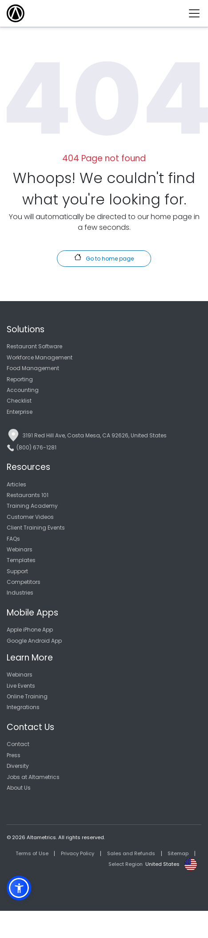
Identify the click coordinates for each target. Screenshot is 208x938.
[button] (19, 888)
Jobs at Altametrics (33, 777)
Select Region (125, 864)
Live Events (21, 685)
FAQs (13, 538)
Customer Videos (30, 517)
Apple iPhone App (30, 629)
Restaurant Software (34, 346)
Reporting (20, 379)
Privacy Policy (77, 853)
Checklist (19, 400)
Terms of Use (32, 853)
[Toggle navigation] (197, 13)
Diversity (18, 766)
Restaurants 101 (27, 495)
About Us (19, 787)
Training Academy (32, 506)
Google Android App (34, 640)
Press (13, 755)
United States (162, 864)
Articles (16, 484)
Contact (18, 744)
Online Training (27, 696)
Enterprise (19, 412)
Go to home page (103, 257)
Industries (20, 592)
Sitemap (178, 853)
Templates (21, 560)
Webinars (19, 549)
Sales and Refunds (131, 853)
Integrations (23, 707)
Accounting (23, 390)
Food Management (33, 368)
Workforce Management (39, 357)
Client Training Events (36, 527)
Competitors (23, 582)
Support (17, 571)
